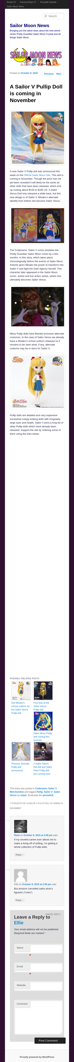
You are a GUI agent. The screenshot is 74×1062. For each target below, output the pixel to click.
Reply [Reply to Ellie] (19, 900)
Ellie (18, 922)
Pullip (40, 792)
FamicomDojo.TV (28, 2)
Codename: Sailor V (46, 788)
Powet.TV (11, 2)
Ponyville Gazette (48, 2)
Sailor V (48, 792)
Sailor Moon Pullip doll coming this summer (43, 737)
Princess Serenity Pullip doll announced (20, 767)
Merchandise (17, 792)
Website (21, 985)
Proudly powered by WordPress (37, 1057)
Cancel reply (53, 914)
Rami (17, 835)
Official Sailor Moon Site (37, 175)
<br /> (25, 462)
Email (23, 967)
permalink (48, 795)
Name (23, 948)
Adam (23, 795)
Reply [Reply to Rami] (19, 854)
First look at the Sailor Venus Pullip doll (41, 706)
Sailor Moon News (15, 6)
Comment (22, 1003)
